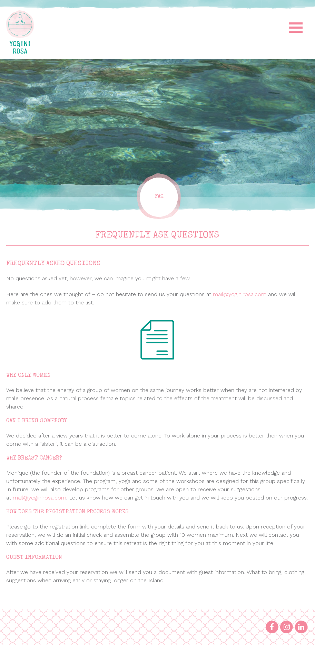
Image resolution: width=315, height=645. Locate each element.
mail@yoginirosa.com (239, 294)
